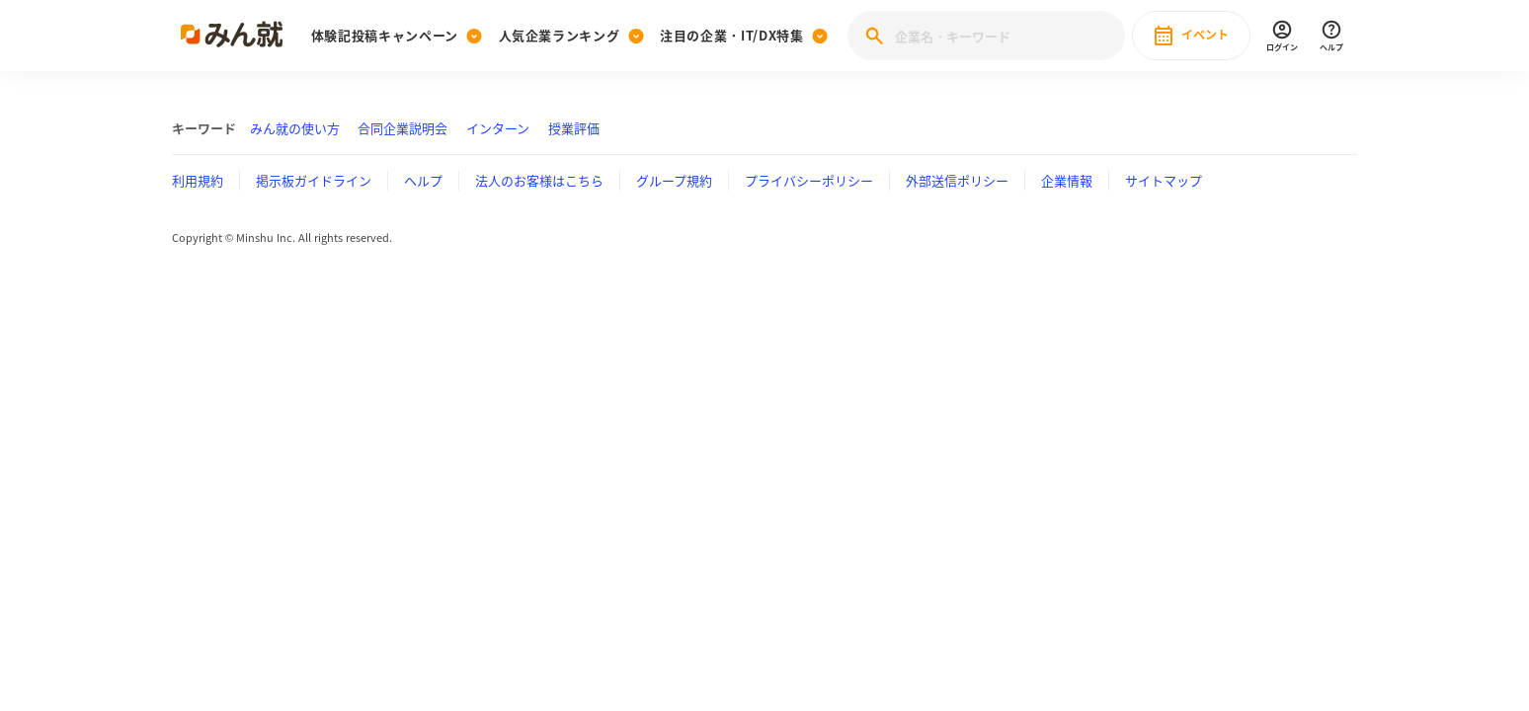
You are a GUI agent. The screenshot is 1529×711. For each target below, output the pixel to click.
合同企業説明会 (402, 127)
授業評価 (574, 127)
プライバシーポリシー (809, 180)
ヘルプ (423, 180)
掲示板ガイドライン (313, 180)
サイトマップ (1163, 180)
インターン (497, 127)
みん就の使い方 (295, 127)
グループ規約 (674, 180)
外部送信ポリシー (957, 180)
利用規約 (197, 180)
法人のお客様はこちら (539, 180)
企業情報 (1066, 180)
